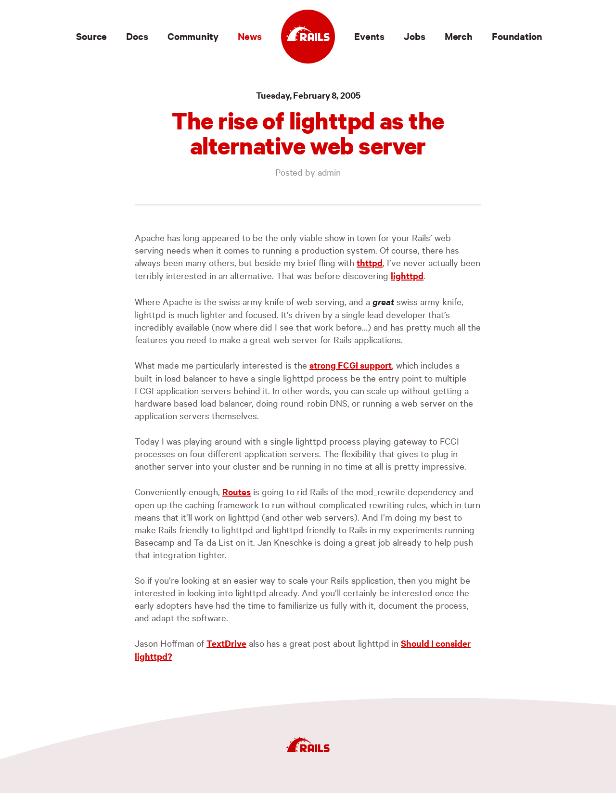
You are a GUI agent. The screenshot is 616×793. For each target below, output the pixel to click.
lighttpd (407, 275)
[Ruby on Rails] (308, 37)
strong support (350, 365)
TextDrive (226, 643)
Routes (236, 492)
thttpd (370, 262)
